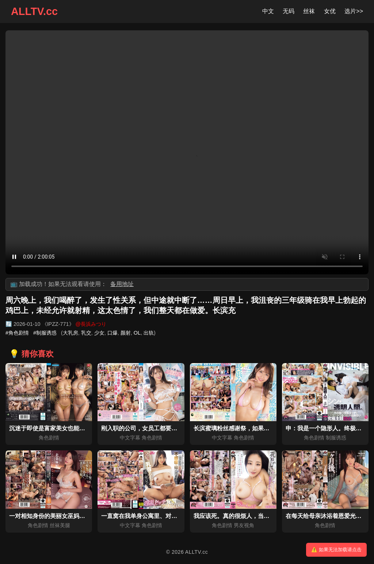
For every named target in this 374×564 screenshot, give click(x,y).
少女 (99, 333)
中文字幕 (130, 438)
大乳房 (70, 333)
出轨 (149, 333)
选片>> (353, 11)
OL (137, 333)
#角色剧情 (17, 333)
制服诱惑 (336, 438)
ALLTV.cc (34, 11)
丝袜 (309, 11)
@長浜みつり (91, 324)
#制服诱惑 (45, 333)
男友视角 (244, 525)
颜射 (126, 333)
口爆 (112, 333)
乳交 (86, 333)
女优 (330, 11)
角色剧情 (49, 438)
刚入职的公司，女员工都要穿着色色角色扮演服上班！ (171, 428)
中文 (268, 11)
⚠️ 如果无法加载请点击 (336, 549)
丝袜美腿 (60, 525)
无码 (288, 11)
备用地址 (122, 284)
